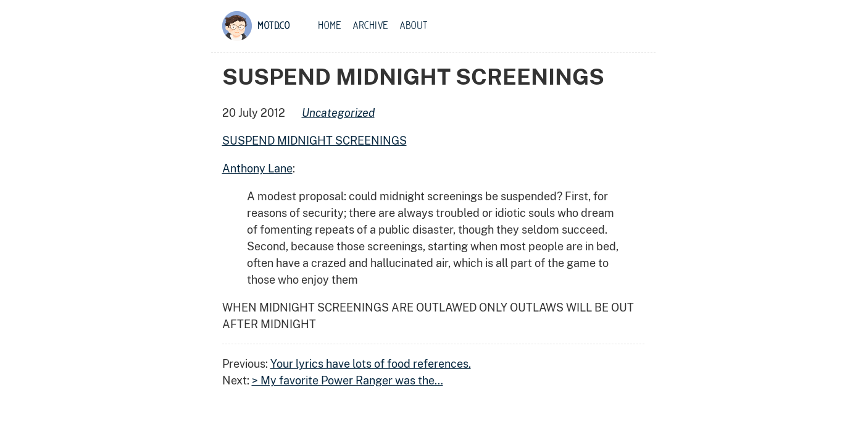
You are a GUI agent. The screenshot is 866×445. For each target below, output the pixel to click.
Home (329, 26)
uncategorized (338, 112)
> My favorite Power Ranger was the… (347, 380)
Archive (370, 26)
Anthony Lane (257, 168)
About (413, 26)
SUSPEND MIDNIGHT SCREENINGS (314, 140)
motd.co (273, 26)
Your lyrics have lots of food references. (370, 363)
